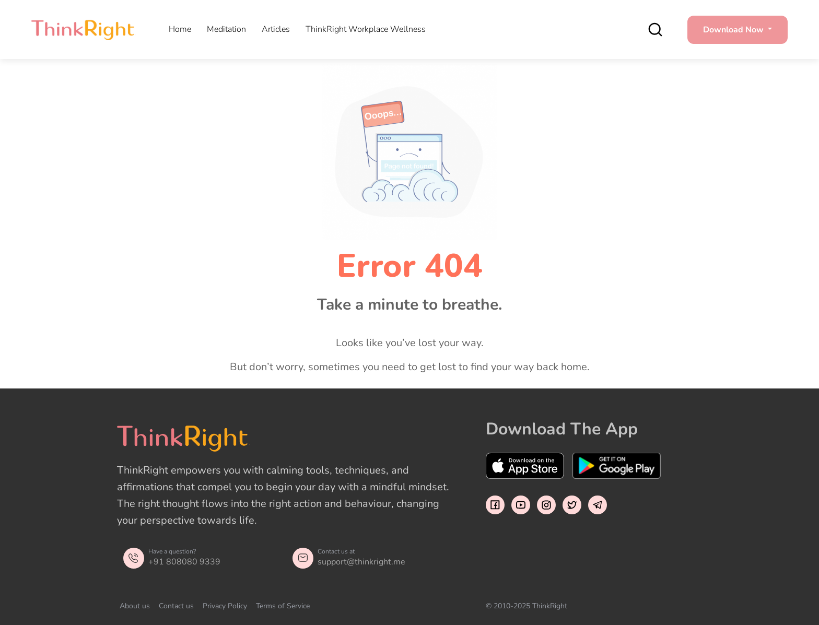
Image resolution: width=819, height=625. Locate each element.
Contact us (176, 606)
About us (135, 606)
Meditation (226, 29)
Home (180, 29)
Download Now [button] (734, 30)
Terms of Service (283, 606)
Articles (276, 29)
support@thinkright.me (361, 562)
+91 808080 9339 (184, 562)
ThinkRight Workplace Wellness (366, 29)
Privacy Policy (225, 606)
